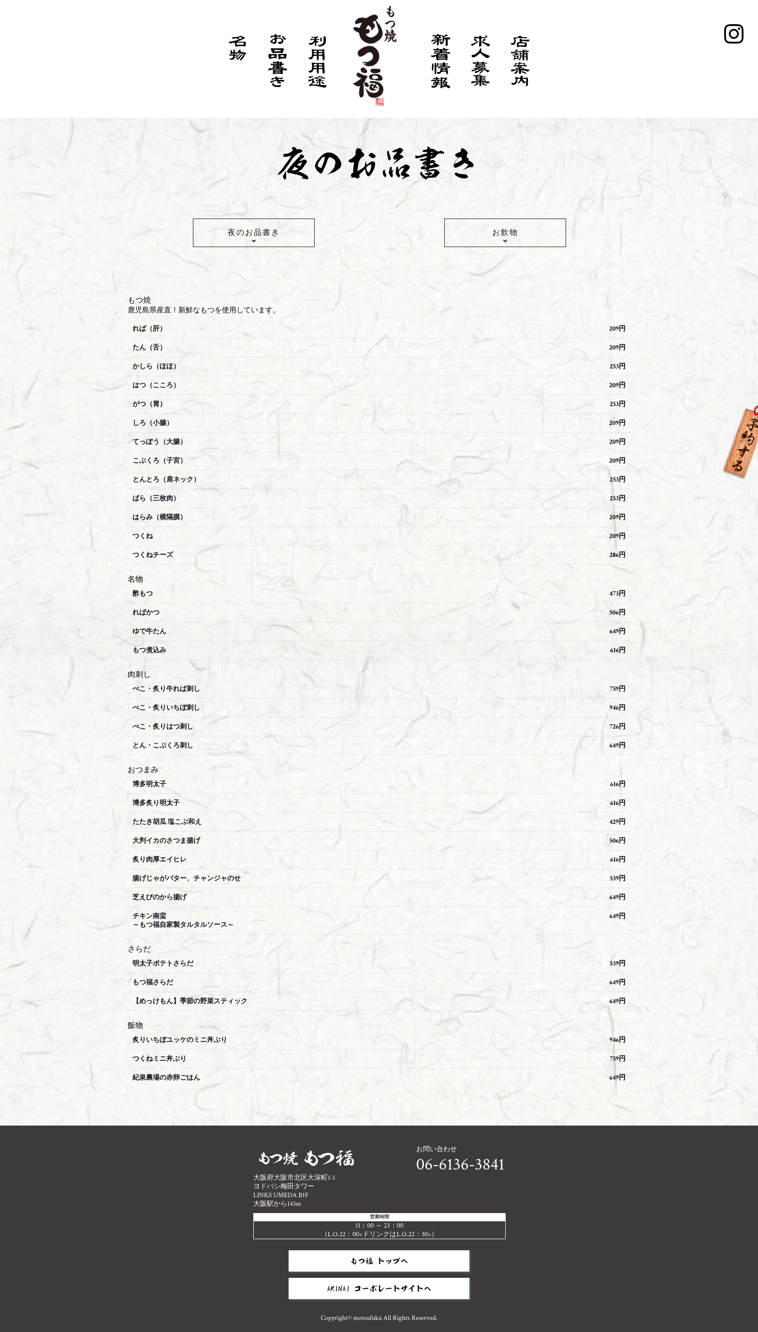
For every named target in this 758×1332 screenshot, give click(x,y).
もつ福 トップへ (379, 1261)
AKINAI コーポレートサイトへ (379, 1288)
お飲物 (505, 233)
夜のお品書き (254, 233)
